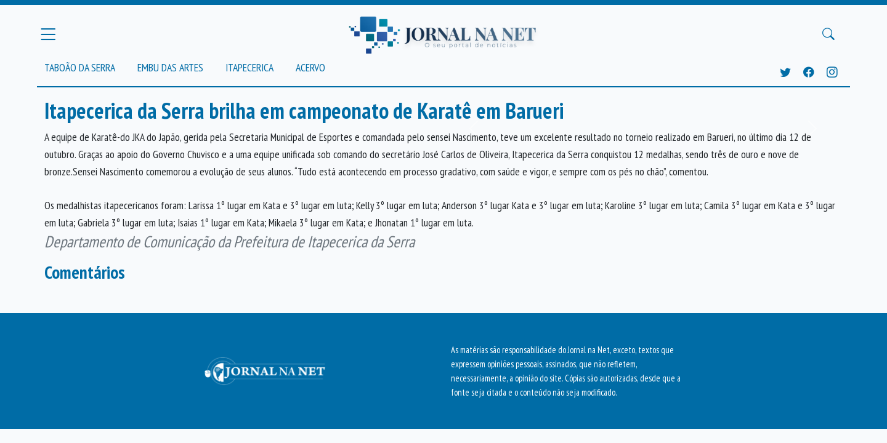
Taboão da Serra (79, 67)
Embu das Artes (170, 67)
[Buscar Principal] (828, 34)
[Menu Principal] (48, 34)
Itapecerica (249, 67)
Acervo (310, 67)
